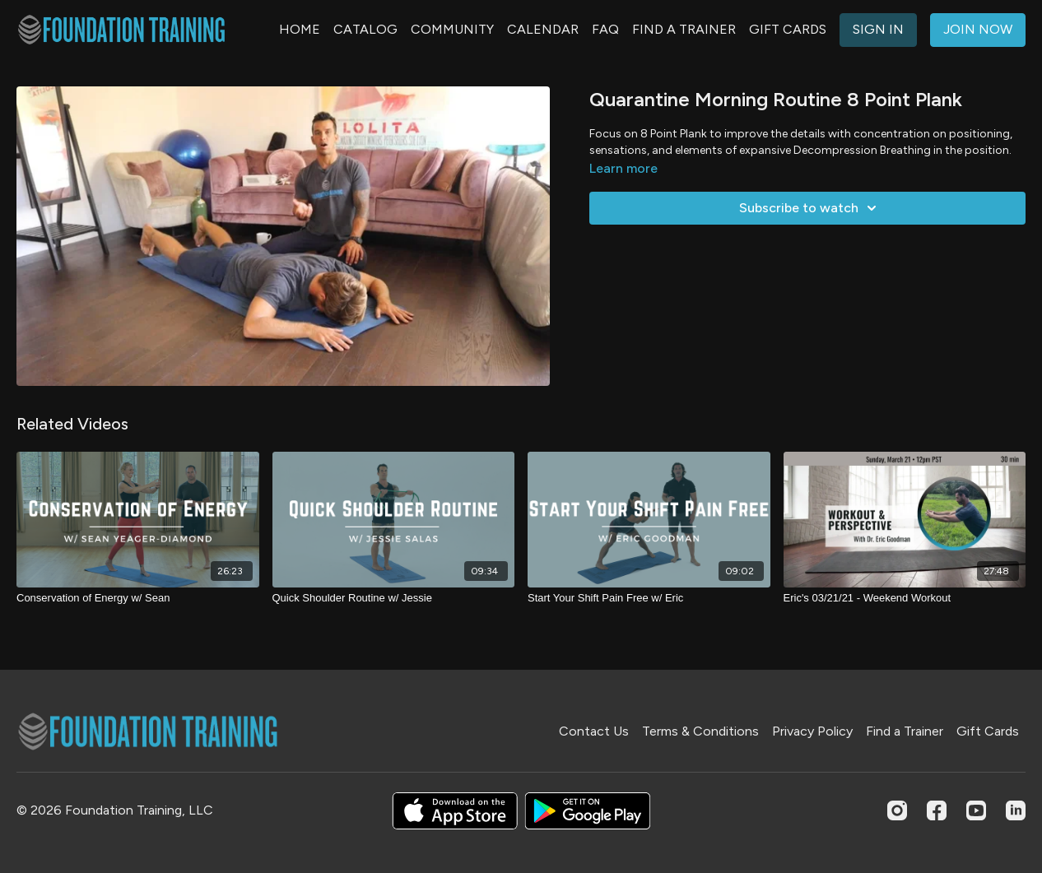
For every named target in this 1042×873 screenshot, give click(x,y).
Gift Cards (987, 731)
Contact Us (594, 731)
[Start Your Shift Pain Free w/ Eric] (649, 598)
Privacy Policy (812, 731)
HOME (299, 29)
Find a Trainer (904, 731)
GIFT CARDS (787, 29)
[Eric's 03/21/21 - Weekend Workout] (905, 598)
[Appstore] (455, 810)
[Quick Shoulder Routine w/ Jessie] (393, 598)
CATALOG (365, 29)
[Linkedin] (1016, 810)
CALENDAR (543, 29)
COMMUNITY (452, 29)
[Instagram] (897, 810)
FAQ (605, 29)
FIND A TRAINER (684, 29)
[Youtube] (976, 810)
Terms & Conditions (700, 731)
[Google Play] (587, 810)
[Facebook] (937, 810)
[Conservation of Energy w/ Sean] (137, 598)
